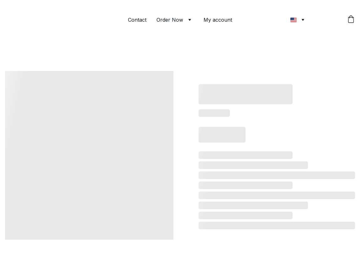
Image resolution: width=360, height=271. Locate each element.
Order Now (169, 20)
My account (218, 20)
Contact (137, 20)
